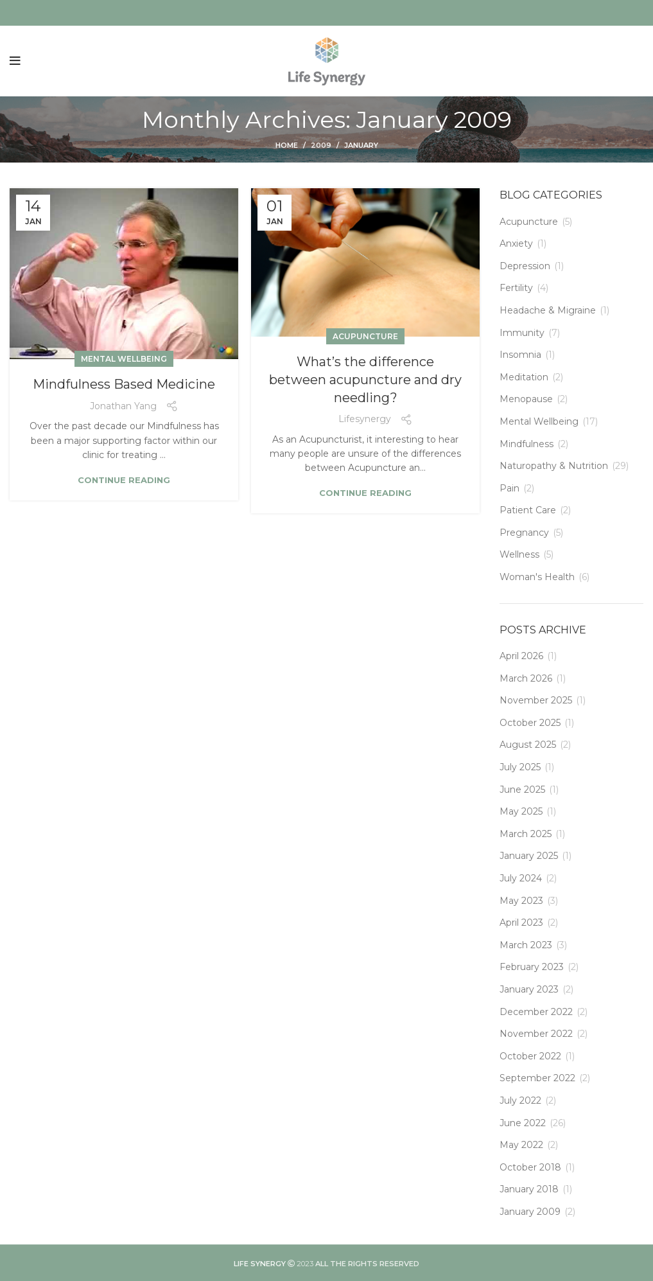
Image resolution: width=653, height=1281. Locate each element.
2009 (321, 145)
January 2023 (529, 989)
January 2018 (529, 1189)
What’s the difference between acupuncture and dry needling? (365, 379)
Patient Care (528, 510)
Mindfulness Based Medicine (124, 384)
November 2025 (536, 700)
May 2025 (521, 811)
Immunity (522, 333)
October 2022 (530, 1056)
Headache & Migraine (548, 310)
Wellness (519, 554)
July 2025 (520, 767)
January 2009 (530, 1211)
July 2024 (521, 878)
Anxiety (516, 243)
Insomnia (520, 354)
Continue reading (124, 480)
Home (286, 145)
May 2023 (521, 900)
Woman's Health (537, 577)
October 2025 (530, 723)
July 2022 (520, 1100)
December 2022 (536, 1012)
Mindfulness (526, 444)
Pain (509, 488)
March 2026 (526, 678)
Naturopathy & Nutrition (554, 466)
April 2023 (521, 922)
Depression (525, 266)
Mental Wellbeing (124, 359)
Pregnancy (524, 532)
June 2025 (522, 789)
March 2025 (526, 834)
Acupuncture (365, 336)
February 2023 (532, 967)
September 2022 (537, 1078)
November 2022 (536, 1033)
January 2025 (529, 855)
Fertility (516, 288)
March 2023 (526, 945)
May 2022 (521, 1145)
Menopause (526, 399)
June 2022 (523, 1123)
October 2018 (530, 1167)
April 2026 (521, 656)
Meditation (524, 377)
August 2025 (528, 744)
